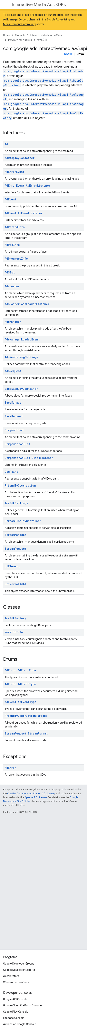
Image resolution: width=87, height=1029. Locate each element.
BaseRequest (14, 416)
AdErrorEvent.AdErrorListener (27, 185)
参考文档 (42, 39)
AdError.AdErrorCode (20, 670)
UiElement (12, 566)
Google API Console (15, 999)
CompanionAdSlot (17, 444)
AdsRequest (13, 371)
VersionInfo (14, 632)
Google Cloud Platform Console (22, 1005)
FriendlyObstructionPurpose (26, 716)
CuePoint (11, 471)
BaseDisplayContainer (21, 389)
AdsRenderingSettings (21, 357)
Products (20, 35)
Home (6, 35)
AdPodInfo (12, 245)
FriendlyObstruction (20, 485)
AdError (10, 768)
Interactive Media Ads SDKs (39, 4)
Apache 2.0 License (35, 797)
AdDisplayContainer (19, 158)
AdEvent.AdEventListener (24, 213)
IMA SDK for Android (20, 39)
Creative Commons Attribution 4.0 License (30, 793)
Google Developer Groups (18, 963)
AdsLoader (12, 286)
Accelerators (11, 976)
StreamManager (15, 535)
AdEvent (10, 199)
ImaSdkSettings (16, 503)
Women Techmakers (16, 982)
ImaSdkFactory (15, 618)
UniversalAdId (15, 584)
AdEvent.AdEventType (20, 702)
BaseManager (14, 402)
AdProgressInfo (16, 258)
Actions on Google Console (19, 1024)
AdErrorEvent (14, 172)
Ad (6, 144)
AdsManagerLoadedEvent (22, 339)
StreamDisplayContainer (23, 521)
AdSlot (10, 272)
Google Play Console (15, 1011)
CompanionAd (14, 430)
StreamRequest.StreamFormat (26, 733)
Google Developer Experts (19, 969)
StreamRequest (15, 548)
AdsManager (13, 322)
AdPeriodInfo (15, 227)
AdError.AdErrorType (20, 684)
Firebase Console (13, 1017)
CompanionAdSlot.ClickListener (29, 458)
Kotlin (68, 54)
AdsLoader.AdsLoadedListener (27, 304)
